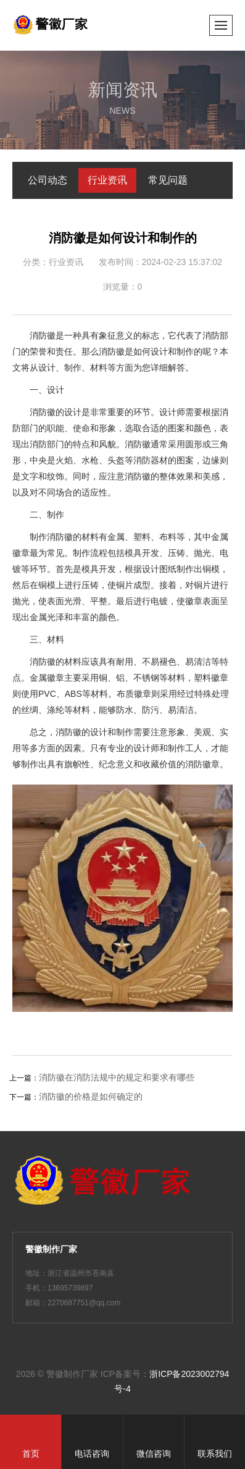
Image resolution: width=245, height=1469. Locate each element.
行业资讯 (107, 180)
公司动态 (47, 180)
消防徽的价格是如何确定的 (91, 1096)
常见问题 (168, 180)
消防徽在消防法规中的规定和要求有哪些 (116, 1077)
